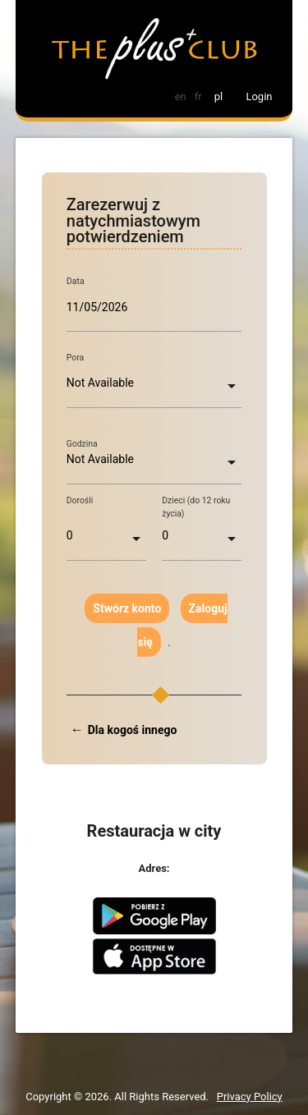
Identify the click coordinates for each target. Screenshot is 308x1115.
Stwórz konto (127, 608)
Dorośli (80, 500)
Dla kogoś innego (132, 729)
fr (198, 96)
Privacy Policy (250, 1096)
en (180, 96)
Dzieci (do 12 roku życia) (196, 507)
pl (218, 96)
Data (76, 282)
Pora (75, 357)
